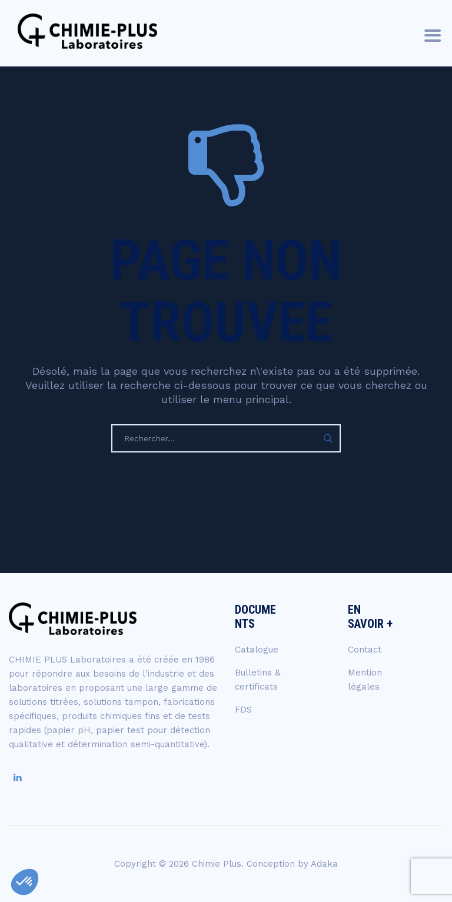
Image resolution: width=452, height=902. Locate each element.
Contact (364, 649)
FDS (243, 709)
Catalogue (256, 649)
